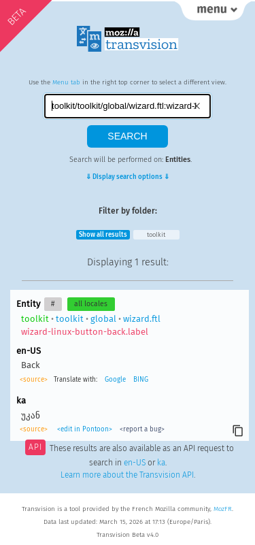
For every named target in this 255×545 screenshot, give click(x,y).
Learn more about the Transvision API (127, 475)
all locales (90, 303)
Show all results (103, 235)
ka (161, 462)
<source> (34, 380)
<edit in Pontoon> (84, 429)
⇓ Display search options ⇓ (127, 177)
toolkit (156, 235)
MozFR (223, 509)
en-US (135, 462)
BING (140, 380)
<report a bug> (142, 429)
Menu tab (66, 82)
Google (115, 380)
